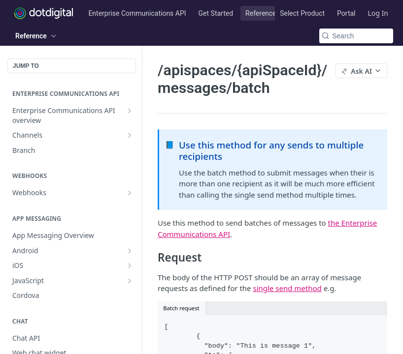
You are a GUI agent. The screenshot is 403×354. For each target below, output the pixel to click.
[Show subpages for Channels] (130, 135)
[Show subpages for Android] (130, 251)
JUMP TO (26, 65)
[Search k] (356, 36)
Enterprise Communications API (137, 13)
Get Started (216, 13)
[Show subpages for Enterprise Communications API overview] (130, 111)
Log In (378, 13)
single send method (287, 288)
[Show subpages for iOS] (130, 265)
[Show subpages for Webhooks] (130, 193)
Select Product (302, 13)
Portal (346, 13)
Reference (260, 13)
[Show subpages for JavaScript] (130, 281)
